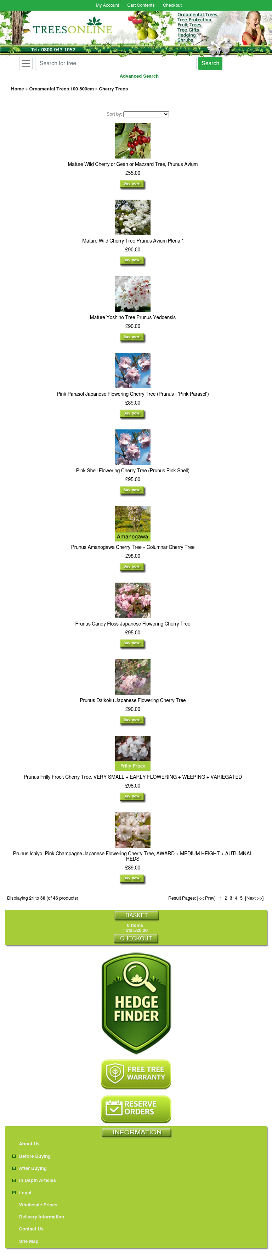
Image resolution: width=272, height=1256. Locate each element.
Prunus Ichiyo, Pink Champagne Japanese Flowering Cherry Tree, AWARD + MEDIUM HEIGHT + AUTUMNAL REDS (133, 856)
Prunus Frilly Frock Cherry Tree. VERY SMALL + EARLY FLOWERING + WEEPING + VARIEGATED (133, 777)
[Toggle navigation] (26, 63)
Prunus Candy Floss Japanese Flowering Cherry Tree (133, 624)
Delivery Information (38, 1217)
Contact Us (28, 1229)
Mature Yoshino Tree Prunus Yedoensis (133, 317)
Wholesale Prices (34, 1205)
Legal (21, 1193)
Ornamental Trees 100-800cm (61, 89)
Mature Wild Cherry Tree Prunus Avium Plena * (132, 241)
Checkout (172, 5)
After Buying (29, 1168)
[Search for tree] (116, 63)
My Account (107, 5)
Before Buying (31, 1156)
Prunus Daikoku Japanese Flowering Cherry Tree (133, 700)
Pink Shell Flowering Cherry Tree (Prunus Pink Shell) (132, 470)
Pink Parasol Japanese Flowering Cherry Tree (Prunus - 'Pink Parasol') (133, 394)
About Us (26, 1144)
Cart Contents (141, 5)
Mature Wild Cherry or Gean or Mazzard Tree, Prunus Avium (133, 164)
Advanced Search (139, 76)
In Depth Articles (34, 1180)
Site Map (25, 1241)
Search (210, 63)
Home (17, 89)
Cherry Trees (113, 89)
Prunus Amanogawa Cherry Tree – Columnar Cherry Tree (133, 547)
